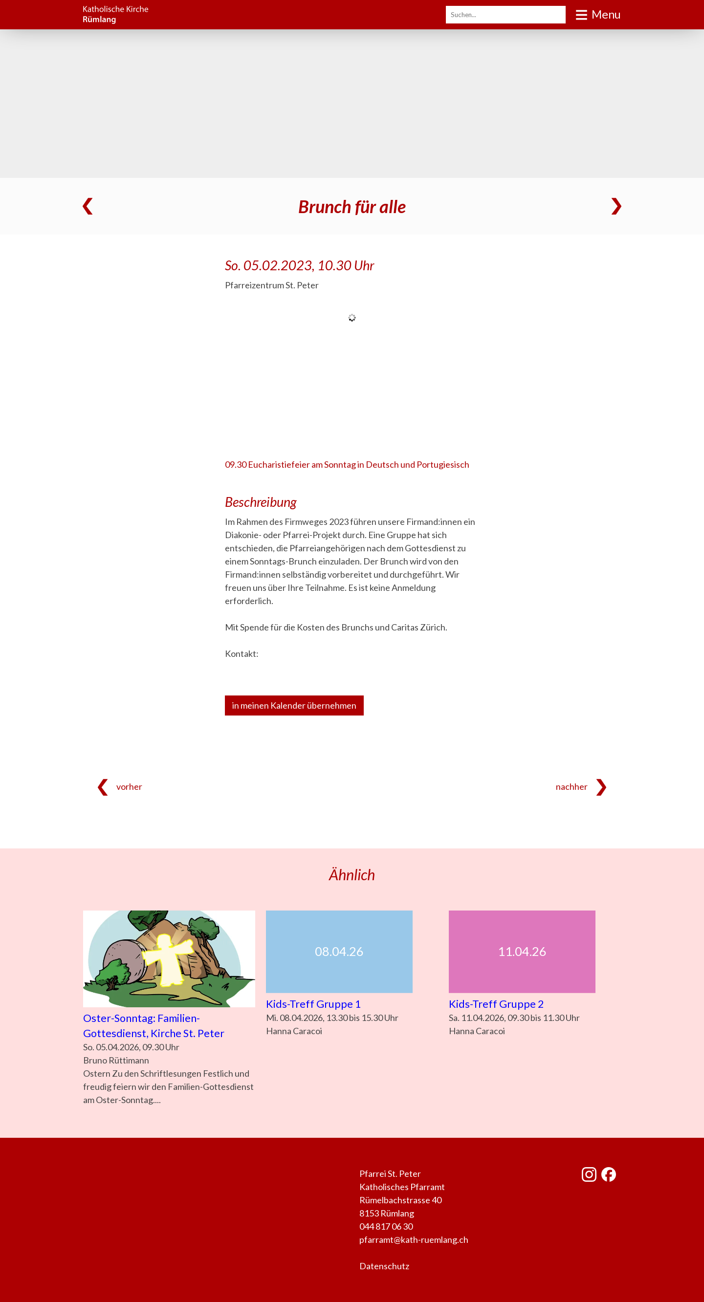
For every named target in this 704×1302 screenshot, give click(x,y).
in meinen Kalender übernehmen (294, 705)
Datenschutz (384, 1265)
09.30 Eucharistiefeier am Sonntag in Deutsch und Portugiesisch (347, 464)
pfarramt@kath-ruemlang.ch (413, 1239)
